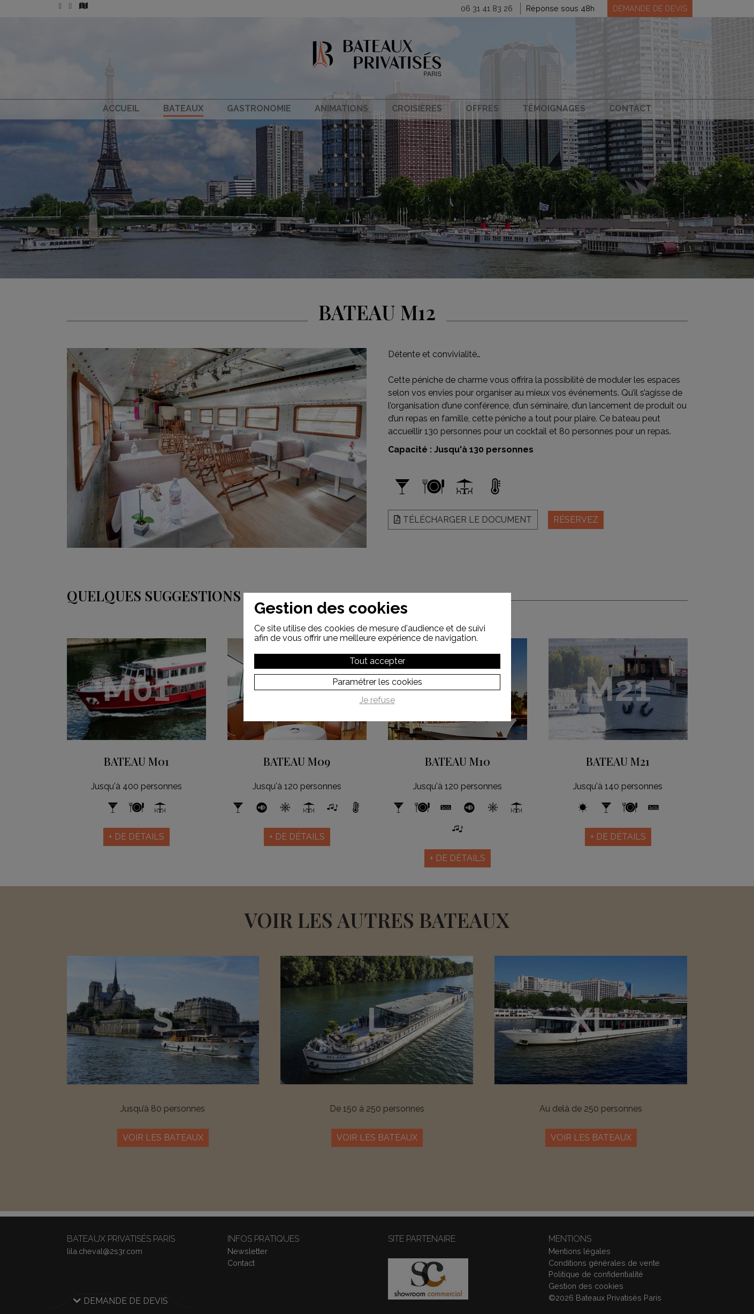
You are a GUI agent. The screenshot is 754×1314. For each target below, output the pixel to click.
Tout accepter (377, 661)
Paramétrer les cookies (377, 682)
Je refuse (377, 700)
